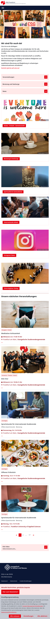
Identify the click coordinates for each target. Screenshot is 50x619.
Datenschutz (13, 581)
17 (29, 535)
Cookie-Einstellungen (26, 581)
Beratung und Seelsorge (11, 84)
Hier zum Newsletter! (10, 592)
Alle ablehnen (42, 616)
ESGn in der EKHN (7, 574)
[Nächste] (33, 535)
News (4, 91)
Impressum (4, 581)
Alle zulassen (15, 616)
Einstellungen (28, 616)
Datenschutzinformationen (9, 612)
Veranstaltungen (8, 77)
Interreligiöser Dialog (11, 288)
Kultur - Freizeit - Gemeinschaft (14, 126)
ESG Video (6, 547)
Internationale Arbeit (11, 222)
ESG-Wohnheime (6, 577)
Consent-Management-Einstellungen (32, 606)
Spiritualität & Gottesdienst (13, 192)
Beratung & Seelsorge (11, 159)
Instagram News (9, 255)
